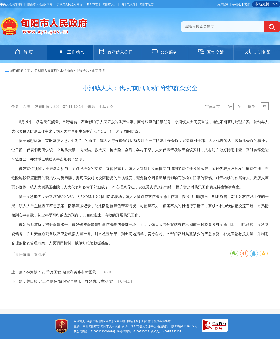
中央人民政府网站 (11, 4)
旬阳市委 (92, 4)
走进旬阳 (258, 51)
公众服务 (164, 51)
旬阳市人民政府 (45, 70)
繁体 (247, 4)
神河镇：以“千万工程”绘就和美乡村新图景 (61, 272)
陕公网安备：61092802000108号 (94, 331)
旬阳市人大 (109, 4)
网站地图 (132, 321)
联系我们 (146, 321)
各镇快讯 (82, 70)
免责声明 (92, 321)
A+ (230, 107)
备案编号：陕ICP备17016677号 (177, 326)
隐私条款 (106, 321)
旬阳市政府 (128, 4)
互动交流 (211, 51)
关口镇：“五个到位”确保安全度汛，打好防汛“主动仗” (69, 281)
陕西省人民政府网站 (39, 4)
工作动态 (71, 51)
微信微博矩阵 (162, 321)
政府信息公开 (115, 51)
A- (239, 107)
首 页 (23, 51)
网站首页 (79, 321)
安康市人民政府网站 (69, 4)
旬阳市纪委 (147, 4)
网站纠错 (119, 321)
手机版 (236, 4)
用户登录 (223, 4)
